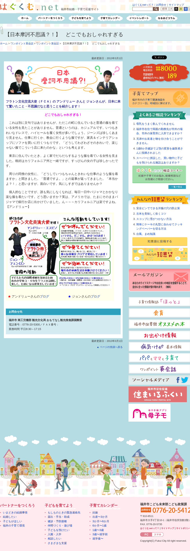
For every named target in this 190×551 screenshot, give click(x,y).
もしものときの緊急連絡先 (64, 512)
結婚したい (10, 516)
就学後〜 (97, 538)
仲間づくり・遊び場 (60, 525)
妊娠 (95, 512)
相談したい (54, 538)
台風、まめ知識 (145, 233)
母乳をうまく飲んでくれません (155, 123)
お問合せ (161, 4)
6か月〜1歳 (99, 525)
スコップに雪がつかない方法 (154, 218)
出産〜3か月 (100, 516)
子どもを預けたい (58, 530)
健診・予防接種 (57, 521)
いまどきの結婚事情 (15, 512)
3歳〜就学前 (100, 534)
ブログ (44, 296)
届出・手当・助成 (58, 516)
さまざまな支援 (57, 543)
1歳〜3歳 (98, 530)
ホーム (4, 43)
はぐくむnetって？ (143, 4)
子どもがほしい (12, 521)
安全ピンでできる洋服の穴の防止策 (158, 208)
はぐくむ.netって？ (149, 528)
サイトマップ (176, 4)
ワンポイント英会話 (22, 43)
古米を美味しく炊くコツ (151, 213)
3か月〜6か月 (100, 521)
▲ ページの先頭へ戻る (110, 347)
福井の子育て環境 (14, 525)
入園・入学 (54, 534)
